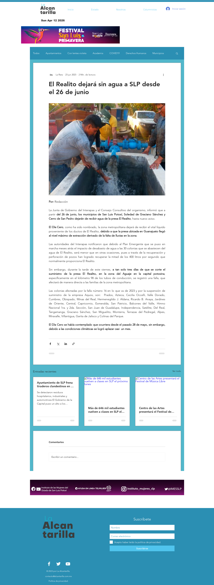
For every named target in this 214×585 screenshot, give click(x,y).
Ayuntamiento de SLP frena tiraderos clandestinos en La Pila (55, 384)
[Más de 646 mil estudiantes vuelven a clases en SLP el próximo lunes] (107, 389)
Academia (98, 53)
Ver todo (176, 371)
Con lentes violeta (77, 53)
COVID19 (115, 53)
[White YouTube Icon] (68, 564)
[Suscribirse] (142, 548)
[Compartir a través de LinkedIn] (65, 343)
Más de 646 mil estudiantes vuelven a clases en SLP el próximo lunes (106, 409)
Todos (36, 53)
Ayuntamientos (53, 53)
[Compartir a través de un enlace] (73, 343)
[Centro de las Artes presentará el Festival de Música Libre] (158, 389)
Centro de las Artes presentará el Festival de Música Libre (155, 409)
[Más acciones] (163, 75)
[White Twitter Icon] (58, 564)
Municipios (158, 53)
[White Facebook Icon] (49, 564)
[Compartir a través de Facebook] (50, 343)
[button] (70, 35)
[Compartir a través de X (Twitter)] (57, 343)
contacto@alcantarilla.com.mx (58, 576)
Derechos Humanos (136, 53)
